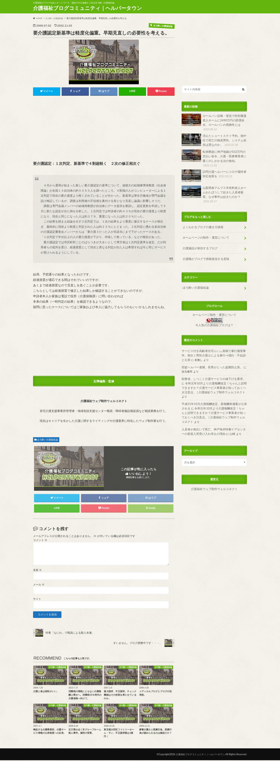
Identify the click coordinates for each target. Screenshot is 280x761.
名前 (37, 570)
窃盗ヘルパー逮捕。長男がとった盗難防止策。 (210, 356)
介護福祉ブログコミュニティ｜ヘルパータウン (87, 8)
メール (39, 585)
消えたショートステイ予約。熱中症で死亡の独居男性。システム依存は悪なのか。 (214, 139)
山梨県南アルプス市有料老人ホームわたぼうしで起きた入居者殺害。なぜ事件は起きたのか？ (214, 189)
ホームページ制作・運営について (214, 305)
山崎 (224, 411)
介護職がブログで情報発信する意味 (204, 250)
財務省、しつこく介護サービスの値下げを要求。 (212, 367)
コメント (40, 540)
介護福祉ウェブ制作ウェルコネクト (214, 466)
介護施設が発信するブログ (198, 240)
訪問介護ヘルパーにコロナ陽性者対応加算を (214, 173)
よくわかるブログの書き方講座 (201, 220)
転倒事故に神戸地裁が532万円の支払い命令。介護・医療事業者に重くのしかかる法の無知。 (214, 157)
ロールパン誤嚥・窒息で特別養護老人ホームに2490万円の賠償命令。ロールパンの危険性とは (214, 122)
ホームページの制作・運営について (204, 230)
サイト (37, 599)
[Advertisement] (104, 129)
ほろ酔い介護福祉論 (47, 440)
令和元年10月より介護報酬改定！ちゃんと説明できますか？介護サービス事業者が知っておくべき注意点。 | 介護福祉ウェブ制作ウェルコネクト (213, 376)
